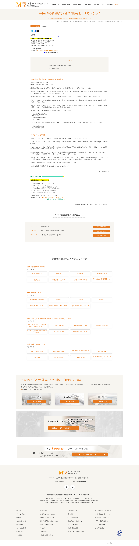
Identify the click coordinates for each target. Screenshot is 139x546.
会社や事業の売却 (37, 351)
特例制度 (102, 299)
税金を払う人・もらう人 (102, 517)
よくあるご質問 (21, 528)
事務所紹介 (88, 4)
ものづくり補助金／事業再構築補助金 (37, 331)
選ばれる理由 (43, 510)
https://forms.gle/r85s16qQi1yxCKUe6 (47, 50)
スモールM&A (43, 531)
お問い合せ (110, 4)
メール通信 (20, 531)
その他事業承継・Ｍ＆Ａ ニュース (102, 357)
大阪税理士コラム (99, 4)
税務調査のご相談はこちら (47, 517)
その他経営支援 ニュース (80, 331)
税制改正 (59, 299)
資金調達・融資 (102, 273)
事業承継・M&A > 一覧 (36, 344)
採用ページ (118, 4)
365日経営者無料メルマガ (102, 514)
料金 (68, 4)
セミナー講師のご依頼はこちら (104, 510)
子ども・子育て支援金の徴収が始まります (52, 230)
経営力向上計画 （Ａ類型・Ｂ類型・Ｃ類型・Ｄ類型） (37, 325)
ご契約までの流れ (77, 4)
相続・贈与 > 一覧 (34, 292)
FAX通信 (19, 535)
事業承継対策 (102, 351)
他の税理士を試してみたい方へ (48, 514)
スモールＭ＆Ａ (80, 357)
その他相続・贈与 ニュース (80, 305)
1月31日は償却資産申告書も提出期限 (51, 235)
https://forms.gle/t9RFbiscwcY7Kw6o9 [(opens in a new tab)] (52, 197)
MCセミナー (43, 528)
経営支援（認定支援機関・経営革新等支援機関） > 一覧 (49, 318)
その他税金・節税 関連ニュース (102, 279)
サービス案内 (62, 4)
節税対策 (59, 273)
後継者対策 (37, 357)
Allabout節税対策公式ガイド (103, 521)
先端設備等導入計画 (80, 325)
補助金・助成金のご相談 (46, 524)
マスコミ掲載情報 (73, 517)
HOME (54, 4)
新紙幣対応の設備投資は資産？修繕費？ (61, 65)
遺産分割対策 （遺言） (37, 305)
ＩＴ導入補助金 (59, 331)
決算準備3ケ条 (45, 226)
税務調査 (37, 280)
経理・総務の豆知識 (90, 21)
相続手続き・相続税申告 (75, 521)
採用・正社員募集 (73, 528)
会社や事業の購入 (58, 351)
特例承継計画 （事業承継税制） (80, 351)
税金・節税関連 (78, 21)
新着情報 (70, 514)
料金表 (19, 517)
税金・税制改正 (37, 273)
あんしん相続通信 (73, 524)
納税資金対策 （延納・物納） (58, 305)
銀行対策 (80, 273)
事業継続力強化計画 (102, 325)
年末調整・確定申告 (58, 280)
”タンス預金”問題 (54, 68)
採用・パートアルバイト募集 (76, 531)
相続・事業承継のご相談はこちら (49, 521)
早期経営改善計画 (58, 325)
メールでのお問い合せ (89, 454)
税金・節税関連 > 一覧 (36, 267)
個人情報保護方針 (100, 528)
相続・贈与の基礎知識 (37, 299)
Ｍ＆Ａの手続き (59, 357)
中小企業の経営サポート (46, 535)
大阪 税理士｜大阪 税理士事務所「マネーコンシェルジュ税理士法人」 (69, 495)
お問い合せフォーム (100, 524)
